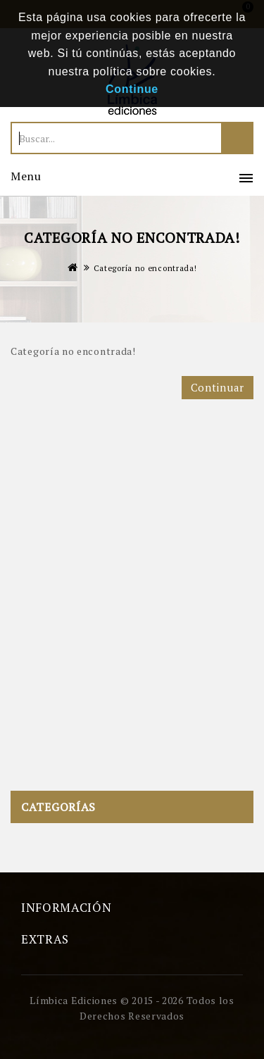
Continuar (217, 387)
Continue (132, 89)
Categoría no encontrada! (145, 268)
